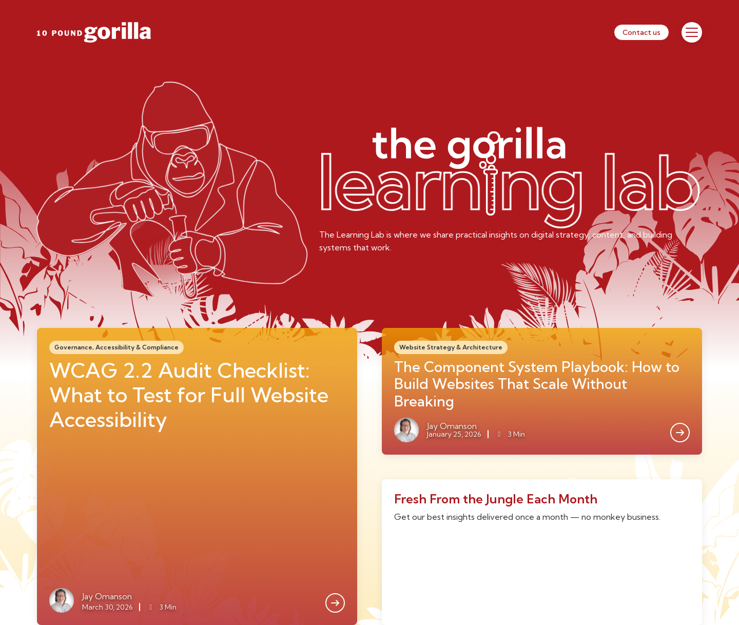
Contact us (641, 32)
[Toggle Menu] (692, 32)
